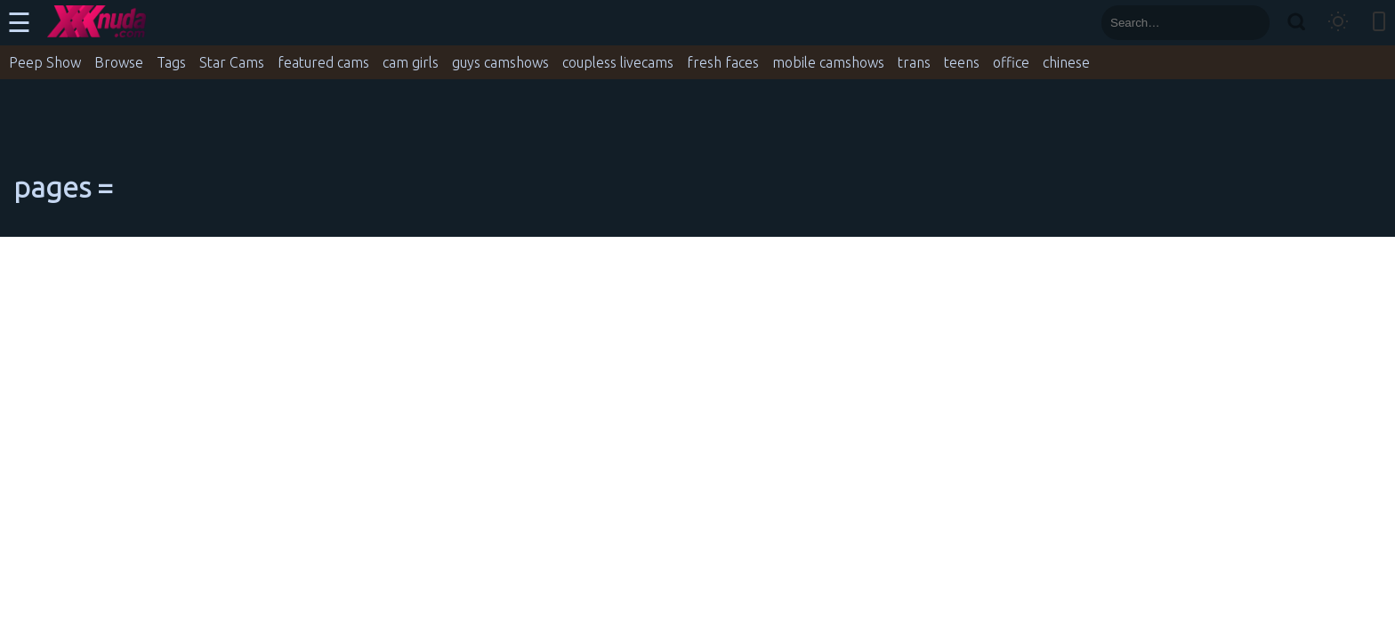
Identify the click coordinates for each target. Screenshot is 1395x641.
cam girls (411, 62)
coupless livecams (617, 62)
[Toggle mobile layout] (1379, 22)
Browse (118, 62)
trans (914, 62)
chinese (1066, 62)
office (1011, 62)
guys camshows (500, 62)
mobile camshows (828, 62)
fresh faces (723, 62)
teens (962, 62)
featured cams (323, 62)
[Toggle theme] (1338, 22)
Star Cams (231, 62)
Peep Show (45, 62)
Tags (171, 62)
